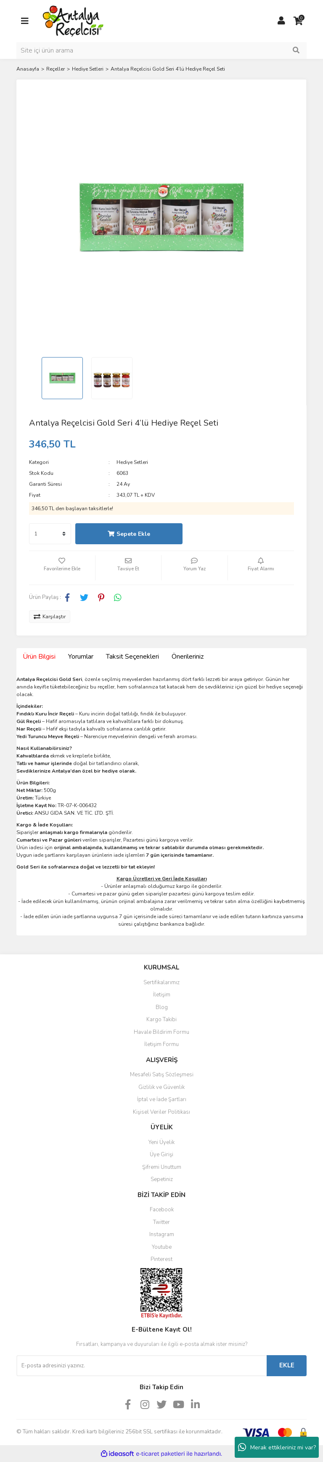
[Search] (161, 50)
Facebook (162, 1209)
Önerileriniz (188, 656)
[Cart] (298, 21)
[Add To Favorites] (62, 567)
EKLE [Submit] (286, 1365)
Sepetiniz (162, 1179)
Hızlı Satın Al (240, 534)
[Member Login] (281, 21)
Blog (162, 1007)
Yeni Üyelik (161, 1142)
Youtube (162, 1247)
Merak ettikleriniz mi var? (277, 1447)
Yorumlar (80, 656)
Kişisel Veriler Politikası (161, 1112)
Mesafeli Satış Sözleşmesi (161, 1074)
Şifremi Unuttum (161, 1167)
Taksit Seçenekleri (132, 656)
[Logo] (73, 20)
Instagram (161, 1234)
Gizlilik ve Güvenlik (161, 1087)
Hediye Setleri (132, 462)
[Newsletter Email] (141, 1365)
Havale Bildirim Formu (161, 1032)
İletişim (161, 995)
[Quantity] (50, 533)
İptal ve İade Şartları (161, 1099)
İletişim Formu (161, 1044)
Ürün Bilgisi (39, 656)
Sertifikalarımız (161, 982)
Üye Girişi (161, 1154)
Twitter (161, 1222)
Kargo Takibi (161, 1019)
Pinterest (161, 1259)
